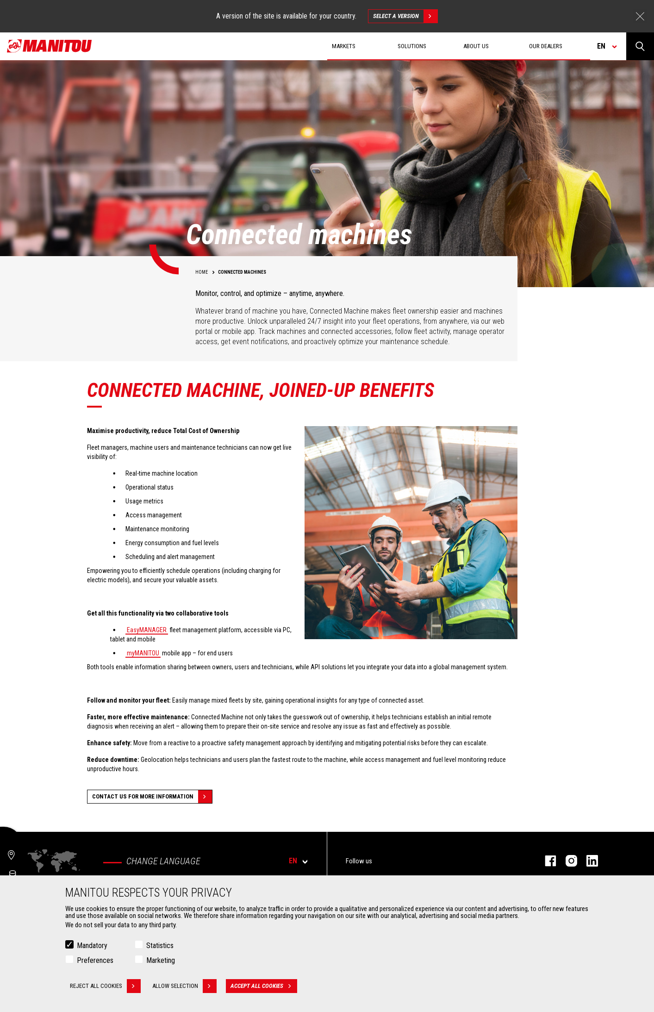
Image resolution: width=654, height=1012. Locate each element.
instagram (566, 861)
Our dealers (545, 46)
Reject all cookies (105, 986)
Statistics (160, 946)
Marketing (160, 960)
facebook (546, 861)
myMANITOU (143, 653)
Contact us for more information (152, 796)
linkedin (587, 861)
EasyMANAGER (147, 630)
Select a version (405, 16)
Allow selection (184, 986)
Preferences (95, 960)
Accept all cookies (263, 986)
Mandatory (92, 946)
